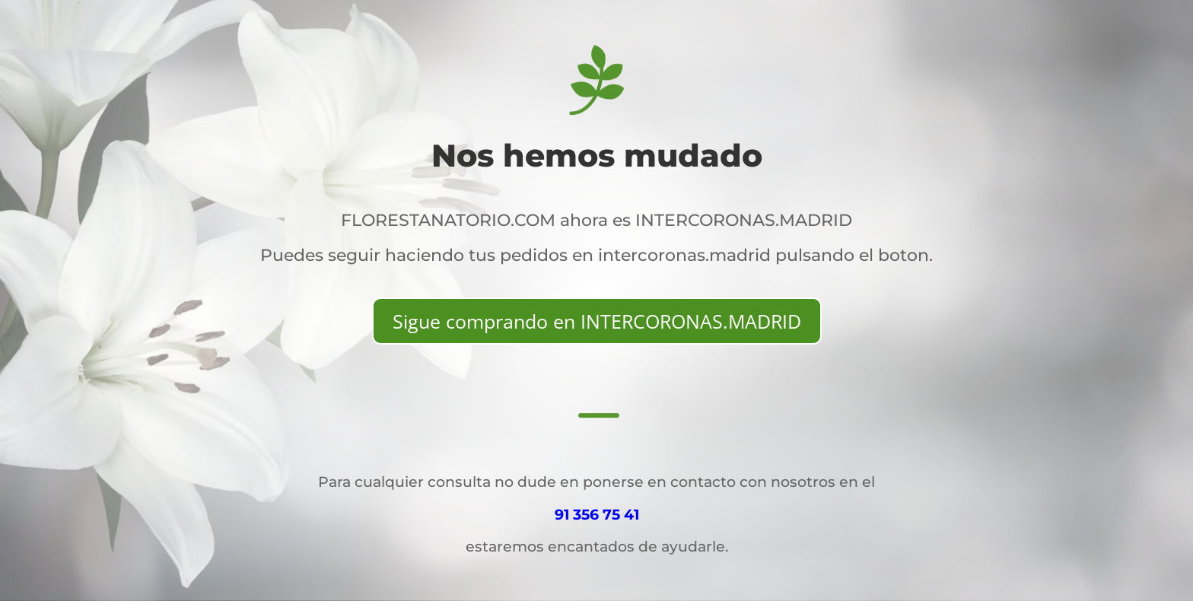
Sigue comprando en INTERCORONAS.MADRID (597, 321)
